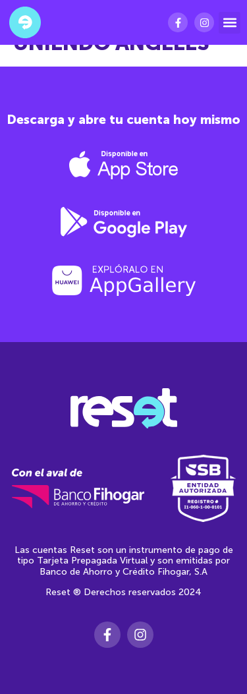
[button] (229, 23)
